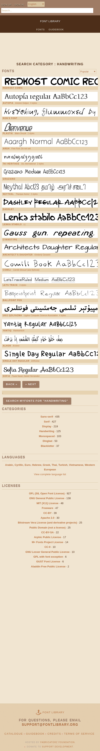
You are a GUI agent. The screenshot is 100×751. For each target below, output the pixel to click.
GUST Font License (48, 561)
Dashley (8, 209)
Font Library (54, 712)
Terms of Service (79, 733)
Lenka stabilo (12, 225)
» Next (30, 384)
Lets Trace (10, 285)
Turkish (63, 464)
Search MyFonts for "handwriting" (37, 400)
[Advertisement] (50, 51)
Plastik (8, 134)
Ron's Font (10, 118)
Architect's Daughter (18, 255)
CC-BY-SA (47, 532)
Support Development (57, 747)
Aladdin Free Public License (48, 566)
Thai (54, 464)
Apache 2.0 (47, 517)
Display (46, 426)
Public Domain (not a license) (47, 527)
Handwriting (46, 431)
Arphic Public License (47, 537)
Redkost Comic (13, 88)
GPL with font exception (48, 556)
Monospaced (47, 436)
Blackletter (47, 445)
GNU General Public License (46, 498)
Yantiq (7, 331)
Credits (54, 733)
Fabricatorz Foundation (57, 742)
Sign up (6, 4)
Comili (7, 270)
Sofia (6, 376)
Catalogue (13, 733)
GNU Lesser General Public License (47, 551)
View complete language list (50, 474)
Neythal (8, 194)
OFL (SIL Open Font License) (47, 493)
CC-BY (47, 513)
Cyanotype (10, 240)
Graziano (9, 179)
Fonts (40, 29)
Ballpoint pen (12, 300)
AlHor (7, 346)
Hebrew (36, 464)
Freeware (47, 508)
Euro (28, 464)
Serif (47, 421)
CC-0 (47, 546)
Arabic (9, 464)
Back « (12, 384)
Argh (6, 149)
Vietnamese (76, 464)
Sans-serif (46, 416)
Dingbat (47, 440)
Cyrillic (19, 464)
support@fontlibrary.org (50, 724)
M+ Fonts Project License (47, 542)
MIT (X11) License (47, 503)
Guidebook (56, 29)
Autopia (8, 103)
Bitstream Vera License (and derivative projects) (47, 522)
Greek (46, 464)
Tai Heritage (11, 164)
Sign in (19, 4)
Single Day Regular (16, 361)
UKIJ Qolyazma (12, 316)
